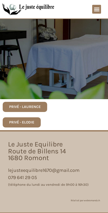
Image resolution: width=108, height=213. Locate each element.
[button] (96, 9)
